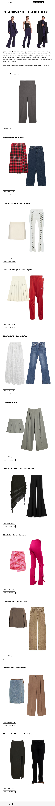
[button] (49, 2)
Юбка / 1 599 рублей (11, 620)
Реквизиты (31, 795)
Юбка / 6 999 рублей (11, 495)
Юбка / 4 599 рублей (11, 433)
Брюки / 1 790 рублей (11, 560)
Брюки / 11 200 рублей (11, 249)
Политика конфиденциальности (36, 799)
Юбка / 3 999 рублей (11, 246)
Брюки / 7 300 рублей (11, 747)
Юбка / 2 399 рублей (11, 557)
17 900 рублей (9, 125)
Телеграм (7, 798)
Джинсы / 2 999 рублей (12, 187)
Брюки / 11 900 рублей (11, 685)
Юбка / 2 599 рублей (11, 184)
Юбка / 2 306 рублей (11, 371)
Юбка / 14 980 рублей (11, 682)
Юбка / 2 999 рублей (11, 744)
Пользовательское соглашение (36, 797)
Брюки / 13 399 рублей (11, 311)
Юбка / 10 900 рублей (11, 308)
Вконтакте (8, 795)
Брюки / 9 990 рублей (11, 498)
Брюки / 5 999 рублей (11, 436)
